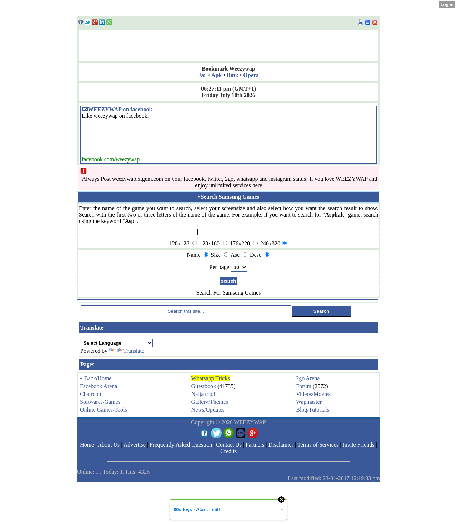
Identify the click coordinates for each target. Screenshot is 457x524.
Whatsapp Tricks (210, 378)
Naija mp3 (203, 394)
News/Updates (208, 410)
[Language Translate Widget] (117, 343)
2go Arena (308, 378)
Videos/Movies (313, 394)
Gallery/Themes (209, 402)
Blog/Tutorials (312, 410)
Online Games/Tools (103, 410)
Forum (303, 386)
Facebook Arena (98, 386)
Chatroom (91, 394)
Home (104, 378)
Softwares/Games (100, 402)
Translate (126, 351)
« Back (88, 378)
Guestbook (203, 386)
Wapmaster (309, 402)
